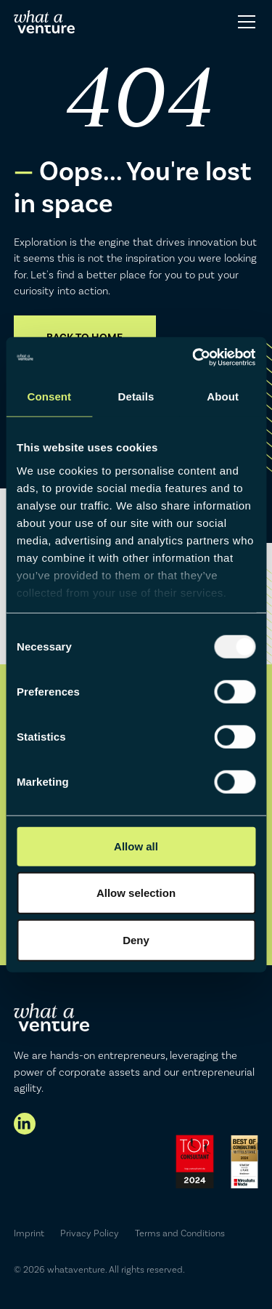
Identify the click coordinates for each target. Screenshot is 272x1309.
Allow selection (136, 892)
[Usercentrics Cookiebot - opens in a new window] (193, 356)
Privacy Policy (89, 1233)
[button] (244, 21)
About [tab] (223, 396)
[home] (44, 21)
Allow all (136, 846)
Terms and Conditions (180, 1233)
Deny (136, 940)
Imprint (29, 1233)
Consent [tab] (49, 396)
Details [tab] (136, 396)
